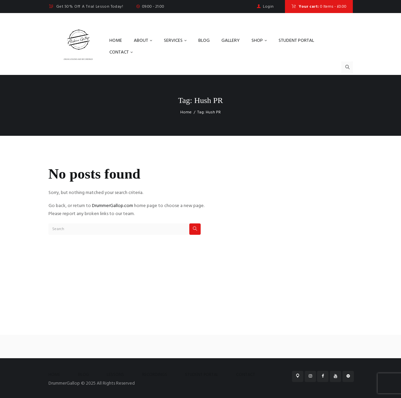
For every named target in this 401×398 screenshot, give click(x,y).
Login (268, 6)
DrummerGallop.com (112, 206)
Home (186, 112)
